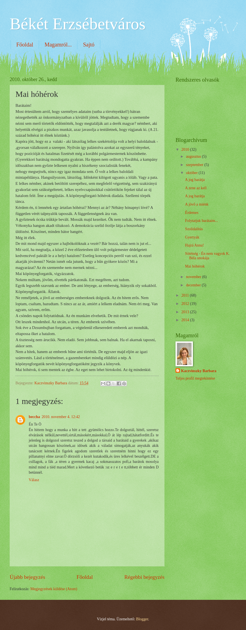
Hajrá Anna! (194, 245)
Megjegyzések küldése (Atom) (53, 589)
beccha (34, 417)
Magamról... (58, 45)
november (194, 277)
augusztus (194, 156)
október (192, 173)
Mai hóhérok (195, 266)
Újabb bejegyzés (27, 577)
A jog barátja (195, 180)
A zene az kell (195, 188)
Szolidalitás (194, 229)
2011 (185, 295)
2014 (185, 320)
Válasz (34, 480)
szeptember (195, 165)
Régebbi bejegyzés (144, 577)
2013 (185, 312)
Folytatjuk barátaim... (201, 221)
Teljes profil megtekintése (195, 378)
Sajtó (88, 45)
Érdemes (191, 213)
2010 (185, 149)
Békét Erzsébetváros (77, 24)
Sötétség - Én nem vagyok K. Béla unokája (207, 256)
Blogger (142, 619)
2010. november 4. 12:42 (61, 417)
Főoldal (24, 45)
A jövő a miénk (196, 204)
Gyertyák (192, 237)
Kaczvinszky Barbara (198, 371)
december (194, 285)
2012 (185, 304)
